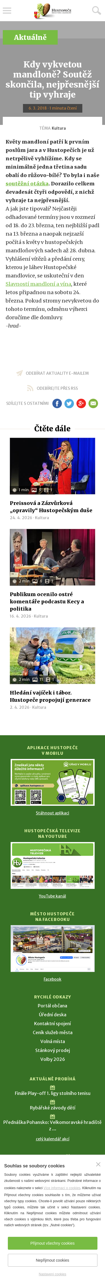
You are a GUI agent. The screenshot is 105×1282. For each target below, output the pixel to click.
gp (81, 403)
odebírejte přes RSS (57, 388)
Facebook (52, 979)
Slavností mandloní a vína (38, 284)
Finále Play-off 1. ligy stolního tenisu (52, 1093)
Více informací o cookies (61, 1188)
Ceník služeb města (53, 1032)
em (93, 403)
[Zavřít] (98, 1164)
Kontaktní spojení (52, 1023)
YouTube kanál (52, 896)
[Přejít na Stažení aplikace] (53, 782)
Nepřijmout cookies (52, 1260)
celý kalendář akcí (52, 1138)
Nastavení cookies (52, 1274)
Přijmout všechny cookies (53, 1243)
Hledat (96, 10)
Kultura (59, 128)
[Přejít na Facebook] (53, 948)
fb (57, 403)
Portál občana (52, 1005)
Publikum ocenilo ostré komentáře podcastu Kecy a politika (47, 601)
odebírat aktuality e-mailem (57, 373)
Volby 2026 (52, 1059)
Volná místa (52, 1041)
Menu (7, 11)
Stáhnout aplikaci (52, 813)
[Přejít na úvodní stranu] (52, 11)
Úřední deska (52, 1014)
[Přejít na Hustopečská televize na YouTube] (53, 865)
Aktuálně (30, 37)
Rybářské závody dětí (52, 1108)
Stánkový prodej (52, 1050)
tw (69, 403)
